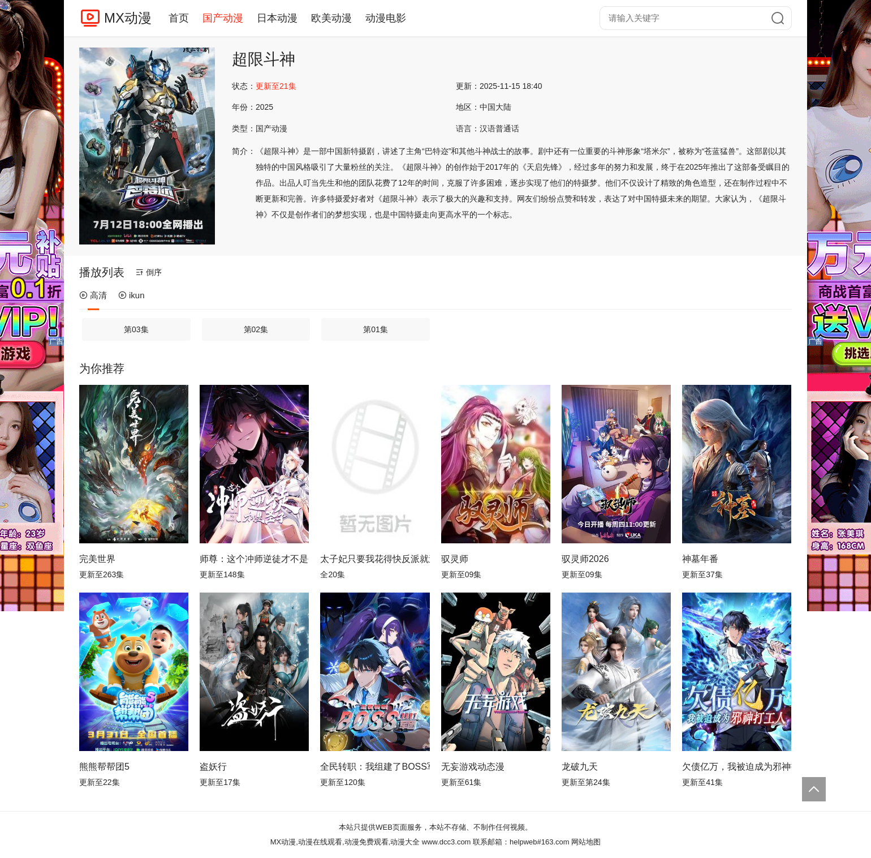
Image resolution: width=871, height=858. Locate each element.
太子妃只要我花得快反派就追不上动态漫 (374, 559)
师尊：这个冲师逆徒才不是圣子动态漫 (254, 559)
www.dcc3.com (446, 842)
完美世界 (97, 559)
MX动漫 (128, 17)
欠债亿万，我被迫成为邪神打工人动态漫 (736, 766)
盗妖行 (213, 766)
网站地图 (586, 842)
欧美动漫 (331, 18)
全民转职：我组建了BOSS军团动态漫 (374, 766)
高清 (93, 295)
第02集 (256, 329)
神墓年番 (700, 559)
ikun (131, 295)
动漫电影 (385, 18)
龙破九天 (580, 766)
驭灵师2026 (585, 559)
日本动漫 (277, 18)
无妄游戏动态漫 (473, 766)
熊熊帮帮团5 (104, 766)
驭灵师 (454, 559)
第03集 (136, 329)
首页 (179, 18)
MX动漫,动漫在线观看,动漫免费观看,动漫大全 (345, 842)
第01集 (375, 329)
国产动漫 (222, 18)
